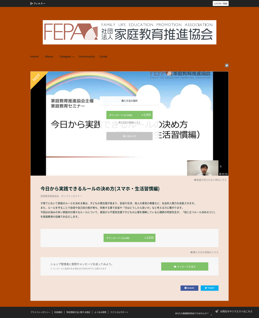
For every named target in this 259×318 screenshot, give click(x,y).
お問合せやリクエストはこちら (235, 311)
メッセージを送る (185, 266)
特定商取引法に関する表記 (78, 311)
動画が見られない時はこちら (210, 179)
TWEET (210, 287)
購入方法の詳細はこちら (129, 122)
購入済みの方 (129, 136)
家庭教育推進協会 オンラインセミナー (61, 196)
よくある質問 (100, 311)
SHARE (189, 287)
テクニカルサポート (119, 311)
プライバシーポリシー (40, 311)
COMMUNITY (86, 268)
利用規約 (58, 311)
